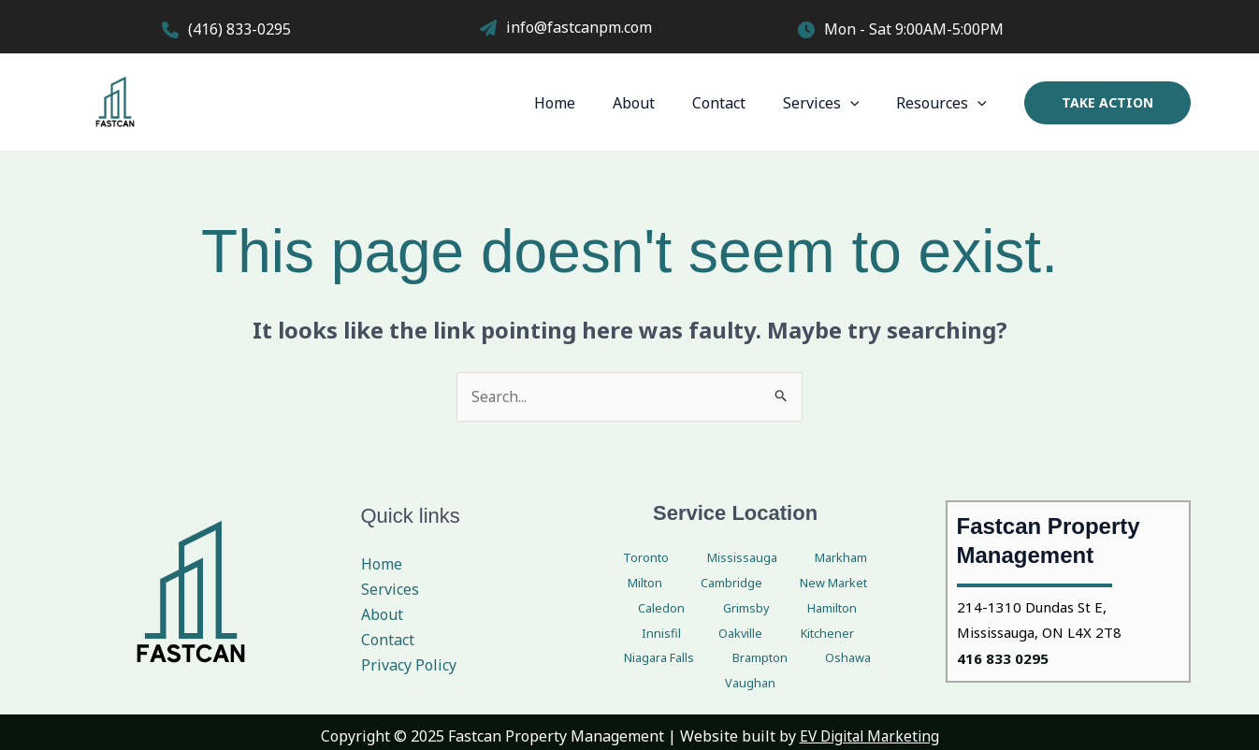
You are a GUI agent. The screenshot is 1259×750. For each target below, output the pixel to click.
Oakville (763, 609)
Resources (945, 103)
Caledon (791, 584)
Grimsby (853, 584)
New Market (715, 584)
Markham (784, 559)
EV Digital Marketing (869, 727)
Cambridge (631, 584)
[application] (861, 103)
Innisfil (707, 609)
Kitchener (829, 609)
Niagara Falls (640, 634)
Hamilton (646, 609)
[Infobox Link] (311, 32)
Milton (845, 559)
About (660, 103)
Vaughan (857, 634)
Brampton (723, 634)
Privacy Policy (408, 666)
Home (588, 103)
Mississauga (705, 559)
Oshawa (793, 634)
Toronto (629, 559)
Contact (737, 103)
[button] (1107, 102)
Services (832, 103)
